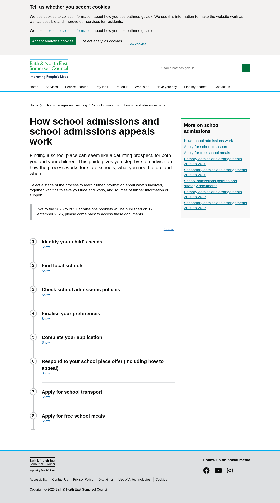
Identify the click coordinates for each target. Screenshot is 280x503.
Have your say (166, 87)
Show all (169, 229)
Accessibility (38, 479)
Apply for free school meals (207, 153)
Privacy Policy (83, 479)
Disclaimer (105, 479)
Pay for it (102, 87)
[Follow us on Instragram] (230, 472)
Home (34, 87)
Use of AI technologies (134, 479)
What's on (142, 87)
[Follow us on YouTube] (218, 472)
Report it (121, 87)
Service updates (76, 87)
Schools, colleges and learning (65, 105)
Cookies (161, 479)
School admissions (105, 105)
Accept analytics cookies (53, 41)
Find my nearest (195, 87)
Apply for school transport (205, 147)
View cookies (136, 44)
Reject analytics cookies (101, 41)
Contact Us (60, 479)
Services (52, 87)
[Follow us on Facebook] (206, 472)
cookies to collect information (68, 30)
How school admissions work (208, 141)
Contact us (222, 87)
